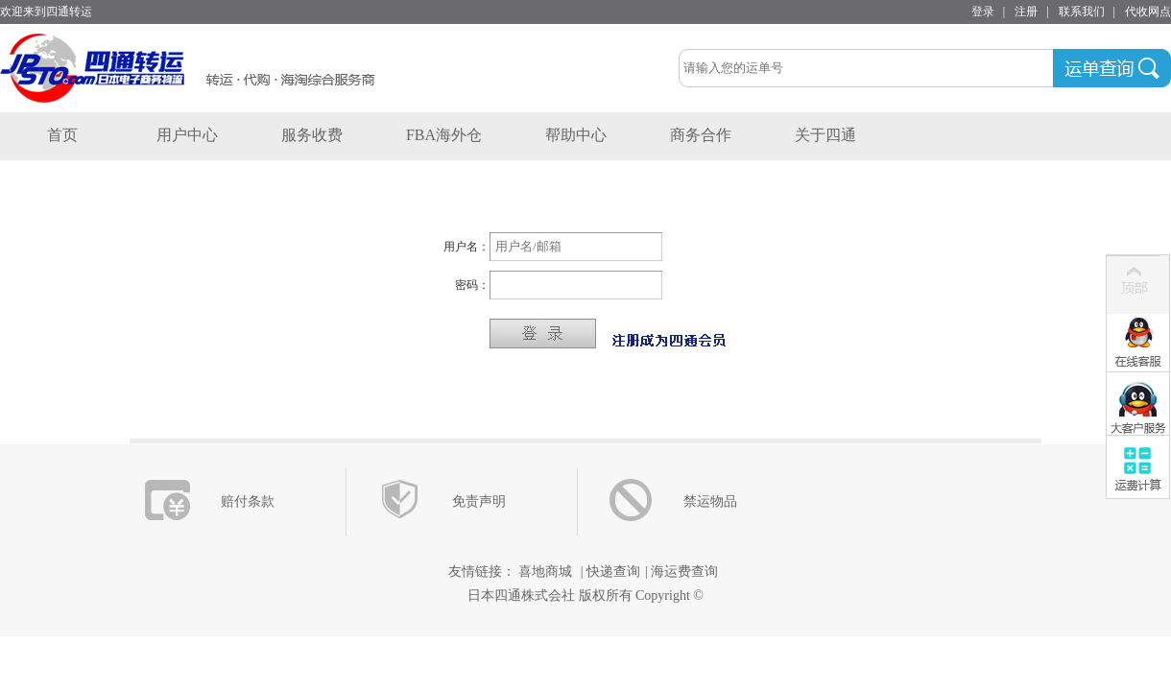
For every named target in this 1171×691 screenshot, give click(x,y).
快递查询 (613, 571)
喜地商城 (545, 571)
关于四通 (825, 135)
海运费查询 (684, 571)
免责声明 (479, 501)
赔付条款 (248, 501)
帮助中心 (576, 135)
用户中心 (187, 135)
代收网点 (1148, 11)
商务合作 (700, 135)
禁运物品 (710, 501)
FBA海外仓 (444, 135)
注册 (1026, 11)
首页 (62, 135)
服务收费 (312, 135)
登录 (982, 11)
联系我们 (1082, 11)
